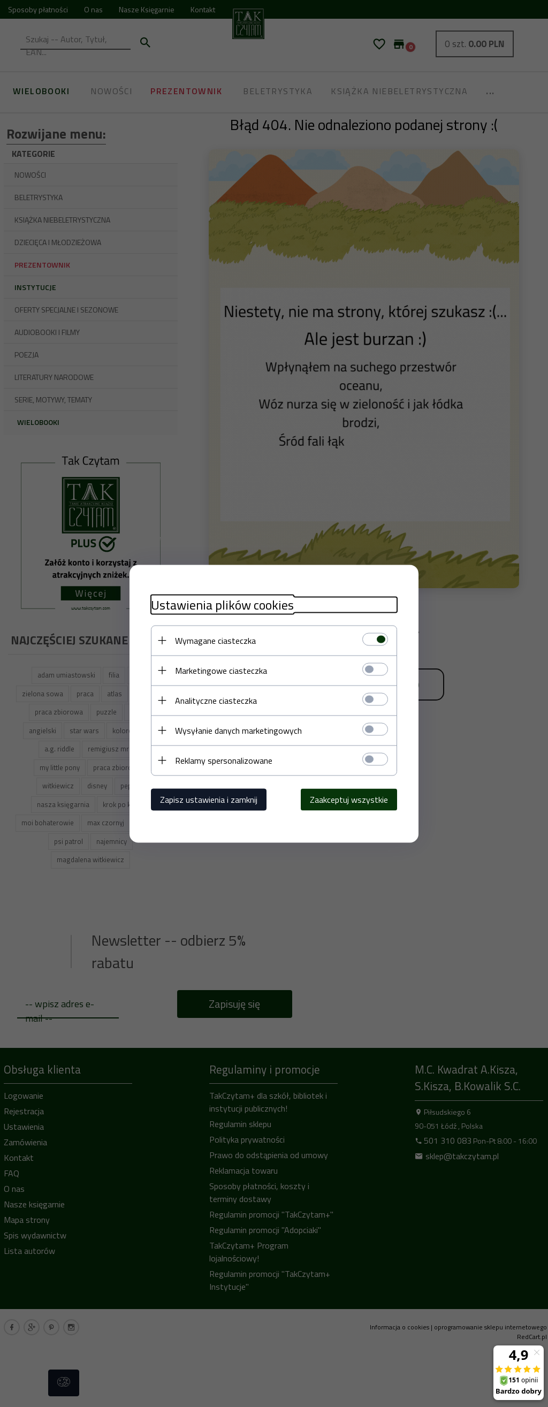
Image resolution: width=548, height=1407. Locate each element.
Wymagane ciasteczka (215, 640)
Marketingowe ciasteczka (221, 670)
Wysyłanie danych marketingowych (238, 730)
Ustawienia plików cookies (222, 604)
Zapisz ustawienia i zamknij (208, 799)
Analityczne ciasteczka (216, 700)
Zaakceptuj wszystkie (349, 799)
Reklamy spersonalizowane (223, 760)
